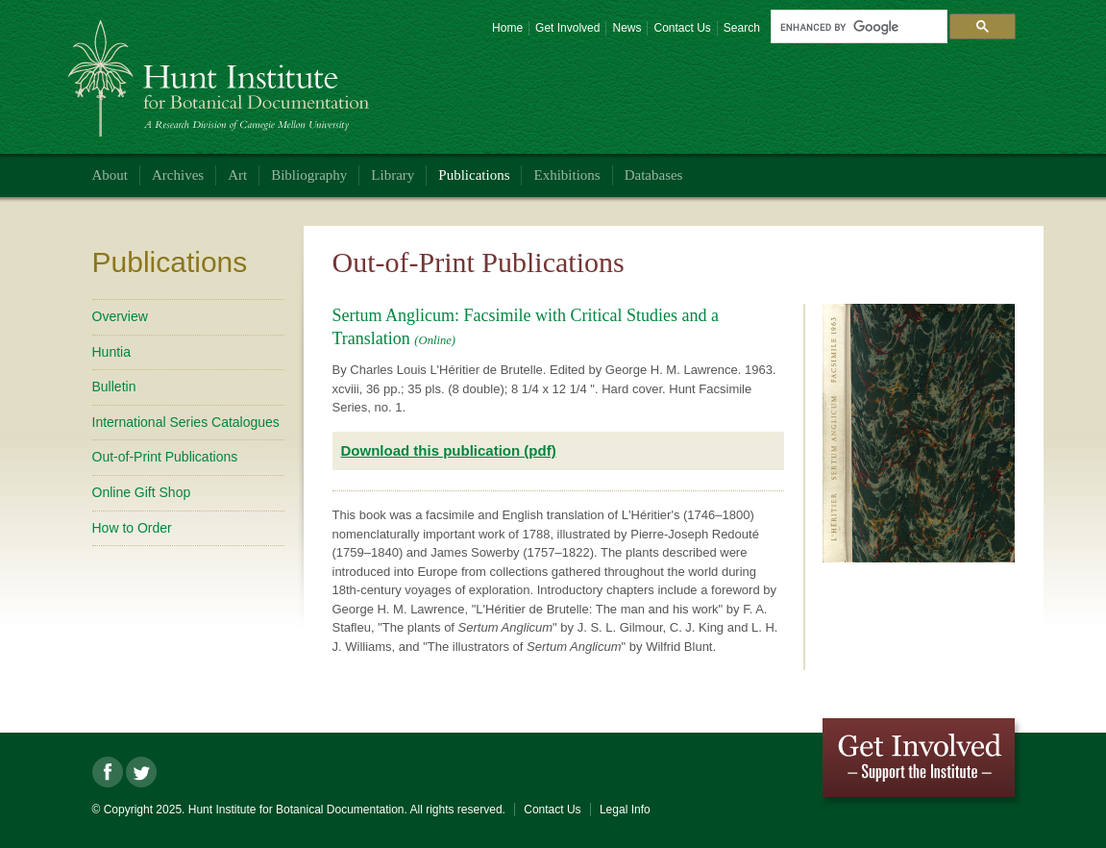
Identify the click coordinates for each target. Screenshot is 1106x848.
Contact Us (681, 28)
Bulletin (114, 386)
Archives (178, 175)
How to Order (132, 528)
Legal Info (625, 809)
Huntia (111, 352)
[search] (857, 27)
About (110, 175)
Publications (473, 175)
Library (392, 175)
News (626, 28)
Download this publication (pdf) (448, 450)
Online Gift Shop (141, 492)
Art (237, 175)
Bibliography (309, 175)
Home (507, 28)
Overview (120, 316)
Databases (654, 175)
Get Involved (567, 28)
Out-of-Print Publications (165, 456)
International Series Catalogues (186, 422)
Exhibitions (566, 175)
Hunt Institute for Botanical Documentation (221, 71)
